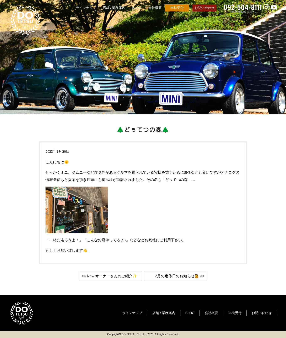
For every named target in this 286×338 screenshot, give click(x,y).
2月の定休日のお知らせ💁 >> (179, 276)
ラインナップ (86, 8)
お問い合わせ (204, 8)
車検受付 (177, 8)
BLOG (136, 8)
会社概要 (155, 8)
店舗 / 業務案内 (114, 8)
